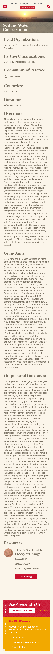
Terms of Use (17, 637)
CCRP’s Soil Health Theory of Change (28, 552)
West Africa (12, 76)
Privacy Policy (18, 647)
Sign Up (42, 610)
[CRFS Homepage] (27, 5)
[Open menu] (5, 6)
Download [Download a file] (26, 577)
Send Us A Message (19, 621)
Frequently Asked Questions (25, 642)
